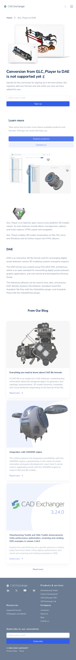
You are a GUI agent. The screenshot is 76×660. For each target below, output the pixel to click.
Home (9, 17)
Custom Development (49, 594)
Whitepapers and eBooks (16, 614)
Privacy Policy (11, 651)
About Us (44, 614)
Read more (38, 569)
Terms (21, 651)
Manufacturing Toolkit (49, 590)
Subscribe (38, 641)
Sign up (38, 103)
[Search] (65, 6)
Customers (45, 610)
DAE (9, 249)
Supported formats (13, 610)
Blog (42, 617)
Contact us (45, 621)
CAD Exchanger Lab (48, 601)
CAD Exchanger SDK (49, 598)
